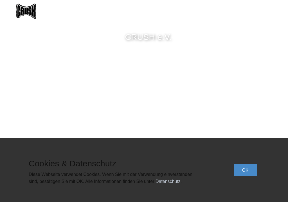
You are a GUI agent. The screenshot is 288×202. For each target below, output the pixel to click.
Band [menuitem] (128, 11)
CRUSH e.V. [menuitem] (156, 11)
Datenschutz (168, 181)
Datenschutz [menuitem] (222, 11)
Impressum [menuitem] (259, 11)
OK (245, 170)
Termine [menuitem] (188, 11)
